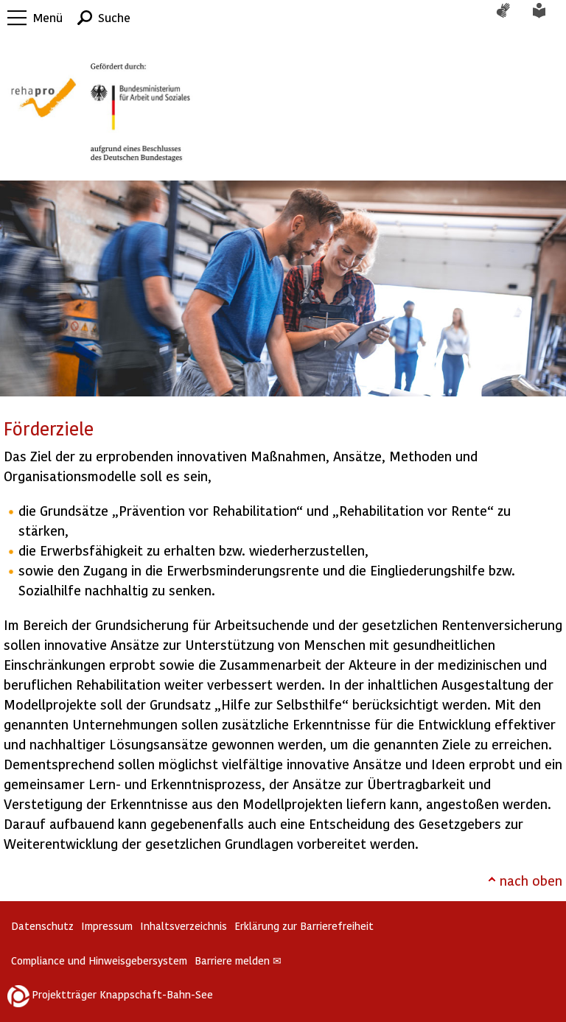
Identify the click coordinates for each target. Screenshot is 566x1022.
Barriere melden (238, 960)
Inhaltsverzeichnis (183, 926)
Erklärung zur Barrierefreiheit (304, 926)
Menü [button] (48, 17)
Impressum (107, 926)
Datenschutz (42, 926)
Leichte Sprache (547, 17)
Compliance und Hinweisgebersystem (99, 960)
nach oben (531, 880)
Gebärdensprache (510, 17)
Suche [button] (114, 17)
